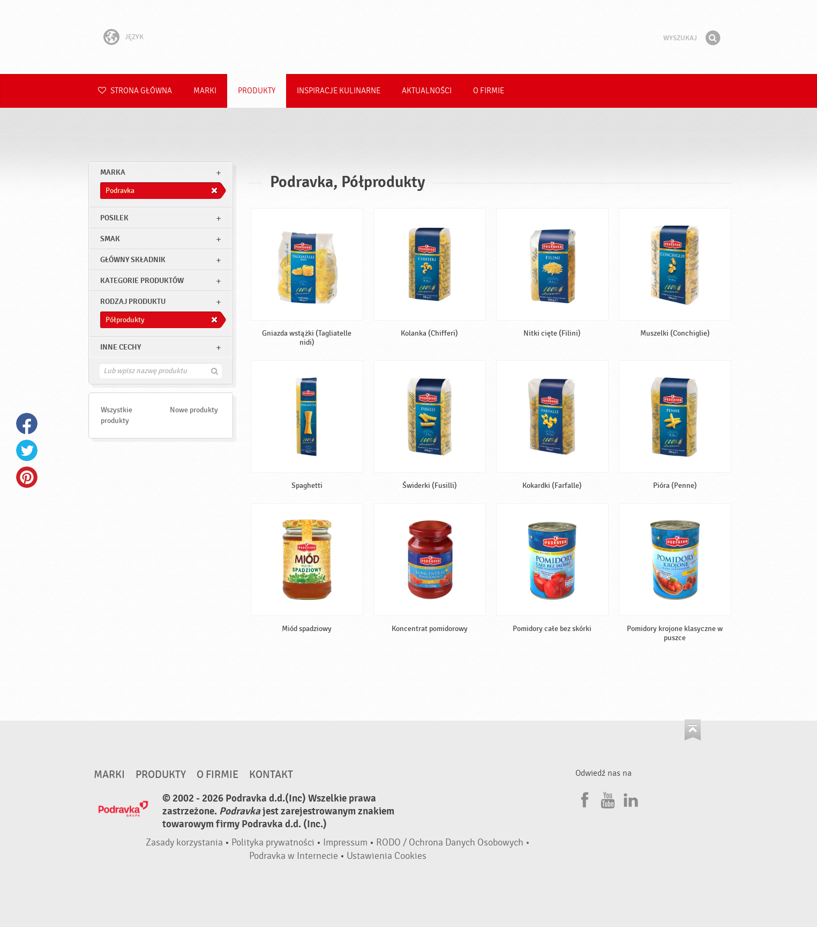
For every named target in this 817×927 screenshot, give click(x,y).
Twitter (27, 450)
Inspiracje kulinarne (338, 90)
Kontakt (271, 774)
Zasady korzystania (184, 842)
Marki (204, 90)
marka (112, 172)
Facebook (27, 423)
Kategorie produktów (142, 280)
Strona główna (135, 90)
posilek (114, 218)
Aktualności (427, 90)
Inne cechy (120, 347)
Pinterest (27, 477)
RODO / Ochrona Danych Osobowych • (453, 842)
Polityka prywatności (272, 842)
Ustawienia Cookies (386, 856)
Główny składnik (133, 259)
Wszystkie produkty (116, 415)
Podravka (408, 37)
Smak (110, 238)
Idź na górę (693, 730)
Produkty (256, 90)
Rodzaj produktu (133, 301)
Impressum (345, 842)
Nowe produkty (194, 409)
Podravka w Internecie (293, 856)
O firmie (488, 90)
